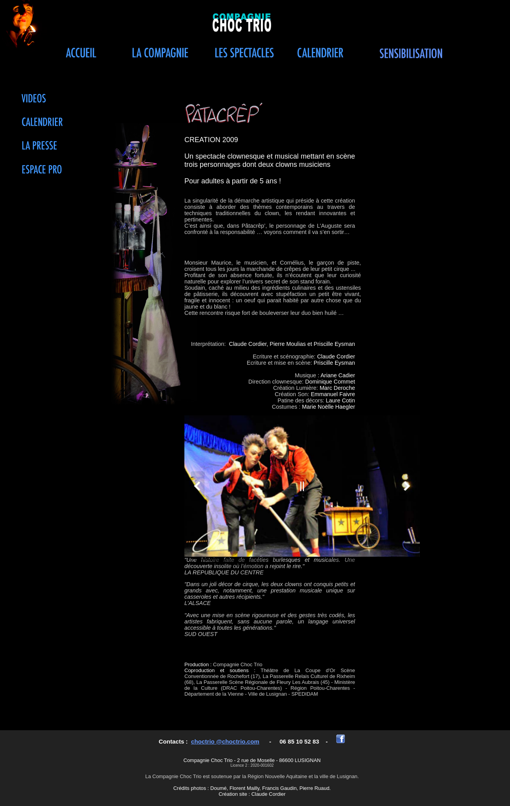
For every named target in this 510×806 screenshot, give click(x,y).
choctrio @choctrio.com (225, 741)
